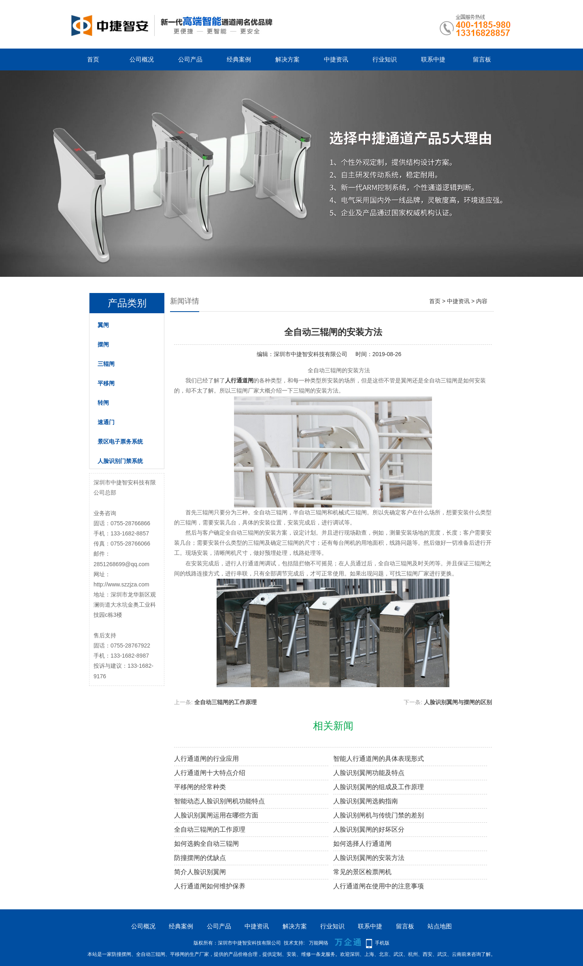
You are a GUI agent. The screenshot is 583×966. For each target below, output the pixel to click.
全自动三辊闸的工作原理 (225, 702)
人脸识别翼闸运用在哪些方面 (216, 815)
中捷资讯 (336, 59)
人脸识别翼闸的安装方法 (368, 857)
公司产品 (190, 59)
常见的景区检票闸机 (362, 871)
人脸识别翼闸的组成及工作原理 (378, 786)
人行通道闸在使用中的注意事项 (378, 886)
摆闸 (103, 344)
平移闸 (106, 383)
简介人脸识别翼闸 (200, 871)
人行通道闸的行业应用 (206, 758)
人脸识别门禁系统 (120, 461)
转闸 (103, 402)
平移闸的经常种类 (200, 786)
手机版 (382, 943)
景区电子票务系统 (120, 441)
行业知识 (384, 59)
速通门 (106, 422)
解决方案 (287, 59)
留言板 (482, 59)
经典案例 (239, 59)
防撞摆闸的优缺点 (200, 857)
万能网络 (318, 943)
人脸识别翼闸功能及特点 (368, 772)
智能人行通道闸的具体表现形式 (378, 758)
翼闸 (103, 325)
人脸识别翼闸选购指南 (365, 801)
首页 (93, 59)
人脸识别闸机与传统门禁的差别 (378, 815)
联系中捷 (433, 59)
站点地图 (440, 926)
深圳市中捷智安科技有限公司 (310, 354)
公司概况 (142, 59)
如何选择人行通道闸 (362, 843)
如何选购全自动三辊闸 (206, 843)
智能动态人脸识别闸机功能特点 (219, 801)
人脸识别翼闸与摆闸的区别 (458, 702)
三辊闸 (106, 364)
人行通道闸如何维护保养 (209, 886)
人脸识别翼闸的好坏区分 (368, 829)
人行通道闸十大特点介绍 (209, 772)
